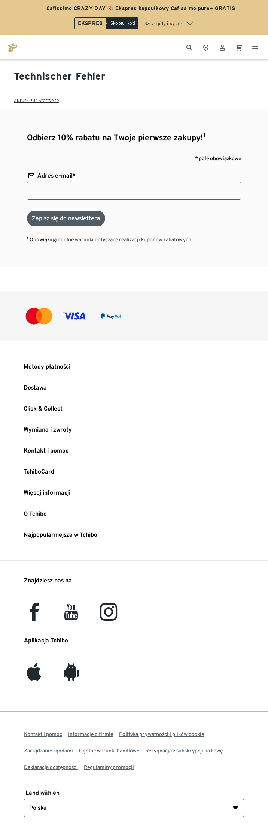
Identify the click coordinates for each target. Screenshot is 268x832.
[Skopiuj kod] (122, 23)
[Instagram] (108, 616)
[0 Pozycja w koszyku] (239, 47)
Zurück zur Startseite (36, 100)
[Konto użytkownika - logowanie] (222, 47)
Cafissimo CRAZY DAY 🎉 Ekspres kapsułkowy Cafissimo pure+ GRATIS (140, 8)
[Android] (71, 676)
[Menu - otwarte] (255, 47)
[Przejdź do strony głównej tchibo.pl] (12, 47)
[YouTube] (71, 616)
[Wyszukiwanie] (189, 47)
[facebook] (34, 616)
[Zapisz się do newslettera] (66, 218)
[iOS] (34, 676)
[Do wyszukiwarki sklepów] (206, 47)
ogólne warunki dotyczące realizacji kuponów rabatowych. (125, 239)
